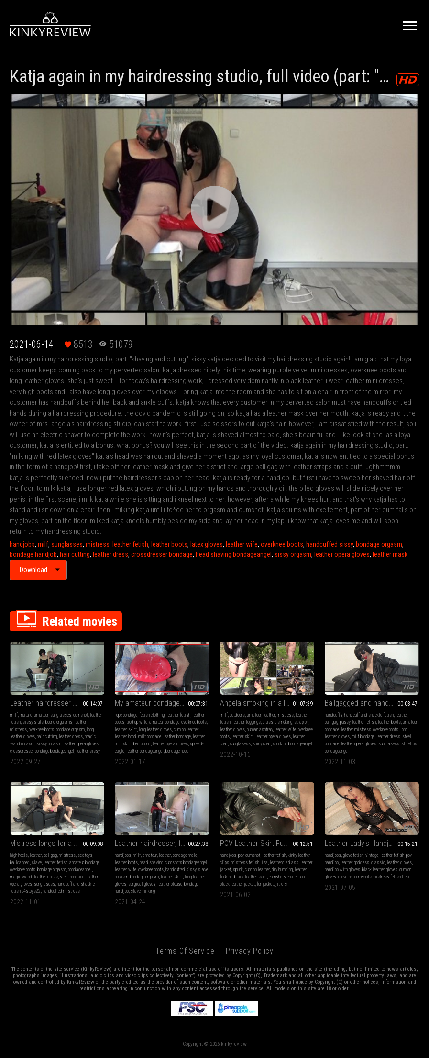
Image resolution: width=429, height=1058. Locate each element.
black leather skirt (250, 876)
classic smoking (277, 722)
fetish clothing (152, 715)
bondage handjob (33, 554)
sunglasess (240, 743)
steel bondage (72, 876)
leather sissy (88, 751)
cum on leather (186, 729)
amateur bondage (164, 722)
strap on (301, 722)
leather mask (390, 554)
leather (269, 715)
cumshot (80, 715)
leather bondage (177, 736)
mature (26, 715)
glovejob (345, 876)
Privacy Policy (250, 951)
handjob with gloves (342, 869)
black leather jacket (237, 884)
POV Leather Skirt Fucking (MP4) (267, 843)
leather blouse (169, 884)
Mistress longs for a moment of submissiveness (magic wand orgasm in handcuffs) (57, 843)
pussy (345, 722)
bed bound (142, 743)
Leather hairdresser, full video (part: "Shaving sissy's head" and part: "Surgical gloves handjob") (162, 843)
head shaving (151, 862)
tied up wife (136, 722)
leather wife (242, 544)
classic (378, 862)
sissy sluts (33, 722)
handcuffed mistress (61, 891)
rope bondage (126, 715)
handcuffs (333, 715)
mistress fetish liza (249, 862)
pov (240, 855)
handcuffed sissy (329, 544)
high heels (19, 855)
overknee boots (282, 544)
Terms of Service (185, 951)
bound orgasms (58, 722)
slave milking (143, 891)
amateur (41, 715)
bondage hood (177, 751)
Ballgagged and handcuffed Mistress (372, 703)
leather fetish (130, 544)
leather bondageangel (145, 751)
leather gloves (232, 729)
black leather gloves (379, 869)
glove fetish (353, 855)
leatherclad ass (284, 862)
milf (43, 544)
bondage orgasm (379, 544)
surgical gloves (141, 884)
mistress (98, 544)
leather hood (125, 736)
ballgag (331, 722)
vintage (371, 855)
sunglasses (67, 544)
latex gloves (206, 544)
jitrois (281, 884)
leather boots (169, 544)
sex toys (84, 855)
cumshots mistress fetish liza (381, 876)
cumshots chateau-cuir (288, 876)
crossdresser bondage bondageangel (42, 751)
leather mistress (356, 729)
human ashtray (260, 729)
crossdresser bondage (162, 554)
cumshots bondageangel (186, 862)
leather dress (110, 554)
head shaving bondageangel (234, 554)
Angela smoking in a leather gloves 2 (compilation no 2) (267, 703)
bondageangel (80, 869)
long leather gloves (155, 729)
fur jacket (265, 884)
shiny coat (262, 743)
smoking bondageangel (292, 743)
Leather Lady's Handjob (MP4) (370, 843)
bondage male (185, 855)
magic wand (21, 876)
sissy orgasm (293, 554)
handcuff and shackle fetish (369, 715)
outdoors (237, 715)
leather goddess (355, 862)
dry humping (282, 869)
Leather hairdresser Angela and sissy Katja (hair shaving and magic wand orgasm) (57, 703)
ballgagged (20, 862)
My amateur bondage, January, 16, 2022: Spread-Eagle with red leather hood (162, 703)
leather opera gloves (342, 554)
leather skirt (126, 729)
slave (37, 862)
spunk (238, 869)
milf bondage (149, 736)
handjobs (22, 544)
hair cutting (75, 554)
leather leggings (246, 722)
